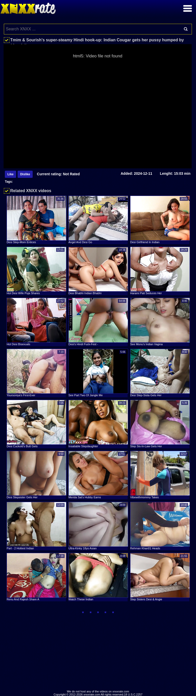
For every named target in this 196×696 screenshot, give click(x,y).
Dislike (25, 174)
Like (10, 174)
